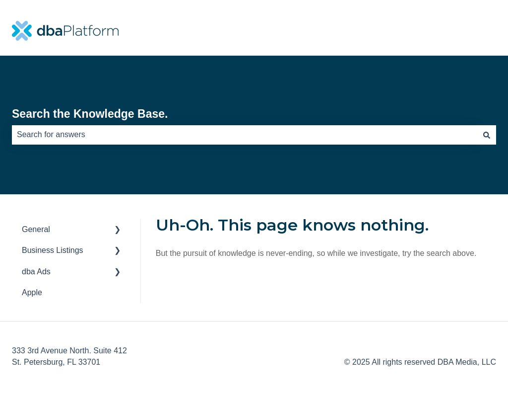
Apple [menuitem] (32, 292)
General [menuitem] (36, 229)
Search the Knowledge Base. (90, 113)
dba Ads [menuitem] (36, 271)
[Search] (486, 134)
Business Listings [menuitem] (52, 250)
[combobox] (244, 134)
